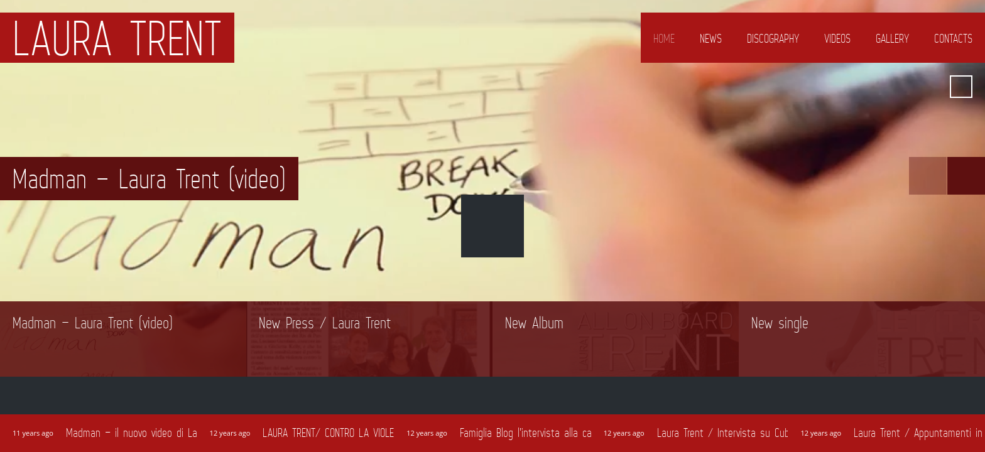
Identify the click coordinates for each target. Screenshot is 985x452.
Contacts (953, 38)
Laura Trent (117, 38)
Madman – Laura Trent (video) (93, 322)
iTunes (907, 86)
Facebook (817, 86)
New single (779, 322)
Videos (837, 38)
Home (664, 38)
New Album (534, 322)
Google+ (840, 86)
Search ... (961, 86)
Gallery (892, 38)
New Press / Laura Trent (325, 322)
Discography (773, 38)
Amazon (862, 86)
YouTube (885, 86)
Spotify (930, 86)
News (711, 38)
